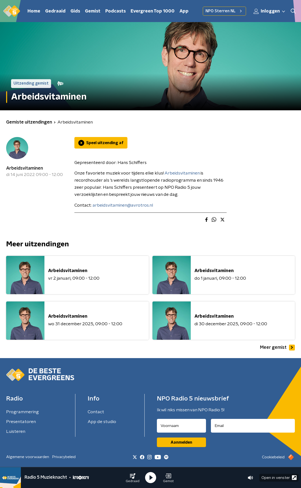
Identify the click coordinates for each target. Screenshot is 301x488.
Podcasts (115, 11)
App (184, 11)
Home (33, 11)
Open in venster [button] (279, 477)
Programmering (22, 412)
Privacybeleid (64, 457)
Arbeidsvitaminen (24, 168)
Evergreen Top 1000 (153, 11)
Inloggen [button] (269, 11)
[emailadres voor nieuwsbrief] (253, 426)
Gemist (92, 11)
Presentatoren (21, 422)
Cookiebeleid (273, 457)
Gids (75, 11)
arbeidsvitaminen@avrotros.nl (123, 205)
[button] (132, 478)
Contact (96, 412)
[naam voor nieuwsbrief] (181, 426)
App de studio (102, 422)
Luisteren (15, 431)
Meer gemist (277, 347)
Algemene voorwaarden (27, 457)
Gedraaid (55, 11)
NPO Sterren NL (224, 11)
